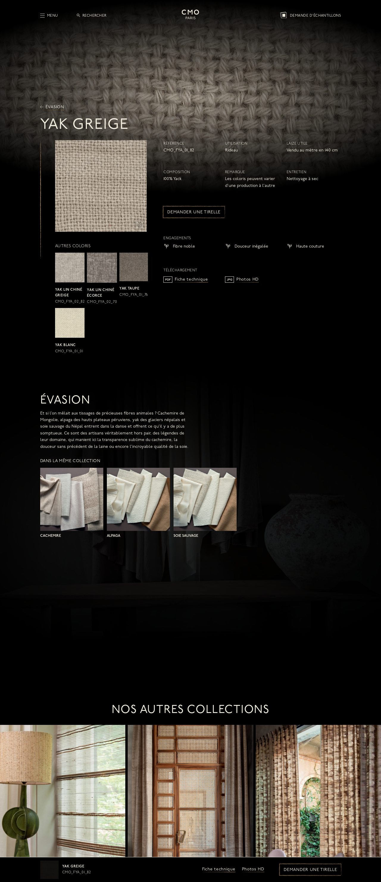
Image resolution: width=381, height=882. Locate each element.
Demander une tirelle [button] (310, 870)
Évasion (52, 107)
